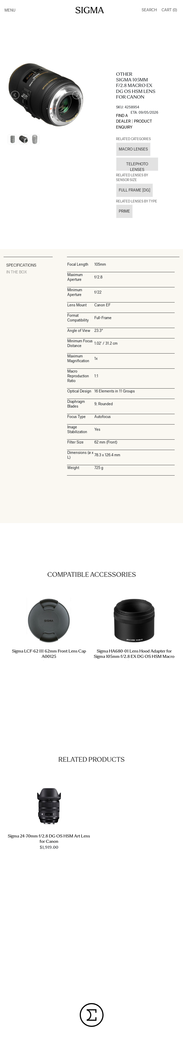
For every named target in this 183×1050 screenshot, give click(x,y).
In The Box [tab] (16, 272)
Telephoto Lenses (137, 166)
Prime (124, 211)
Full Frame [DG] (134, 190)
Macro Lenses (133, 149)
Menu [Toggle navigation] (9, 10)
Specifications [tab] (21, 265)
